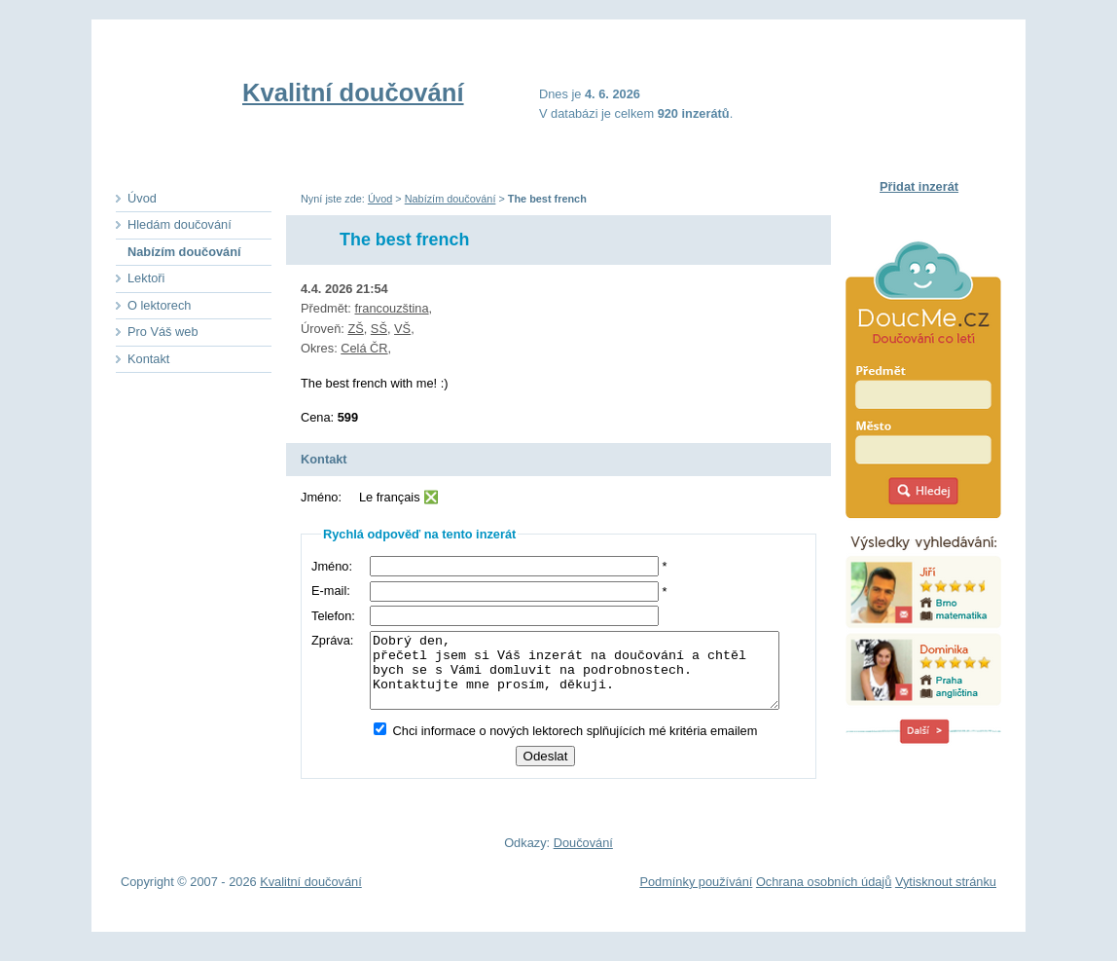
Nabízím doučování (450, 198)
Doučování (583, 852)
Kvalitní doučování (353, 92)
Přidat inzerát (919, 186)
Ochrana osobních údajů (823, 891)
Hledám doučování (179, 224)
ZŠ (355, 328)
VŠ (402, 328)
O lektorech (159, 305)
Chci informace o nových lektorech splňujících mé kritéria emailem (560, 745)
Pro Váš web (162, 331)
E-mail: (330, 590)
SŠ (379, 328)
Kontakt (148, 358)
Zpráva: (332, 640)
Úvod (380, 198)
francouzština (391, 308)
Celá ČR (364, 348)
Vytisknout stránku (945, 891)
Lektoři (145, 278)
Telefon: (333, 616)
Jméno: (331, 566)
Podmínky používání (695, 891)
